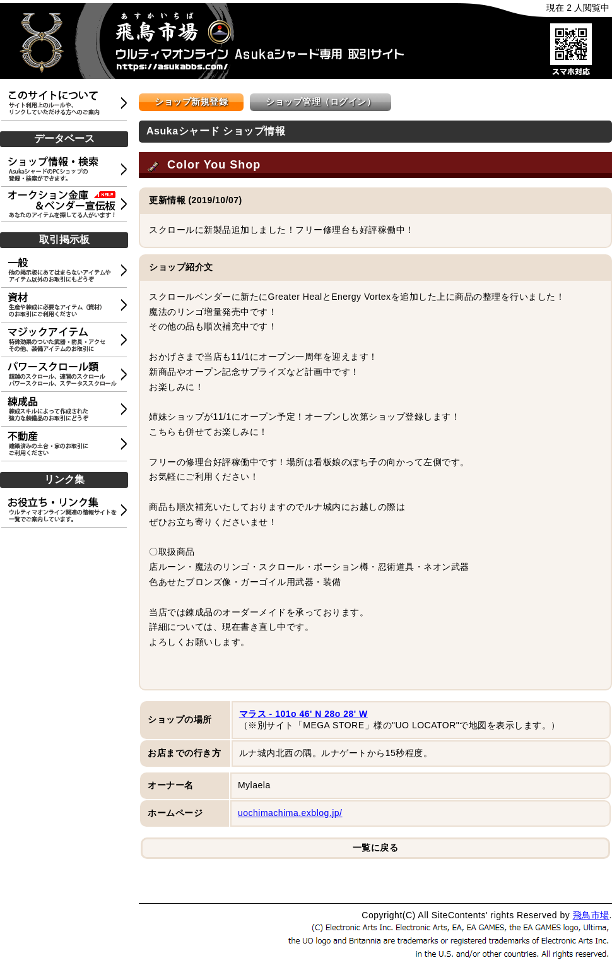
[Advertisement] (66, 592)
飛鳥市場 (591, 915)
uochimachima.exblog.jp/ (290, 813)
